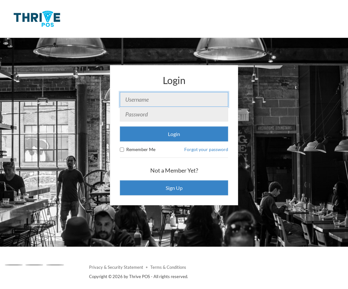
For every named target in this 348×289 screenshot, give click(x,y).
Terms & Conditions (168, 267)
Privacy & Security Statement (116, 267)
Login (174, 134)
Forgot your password (206, 149)
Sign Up (174, 188)
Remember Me (137, 149)
